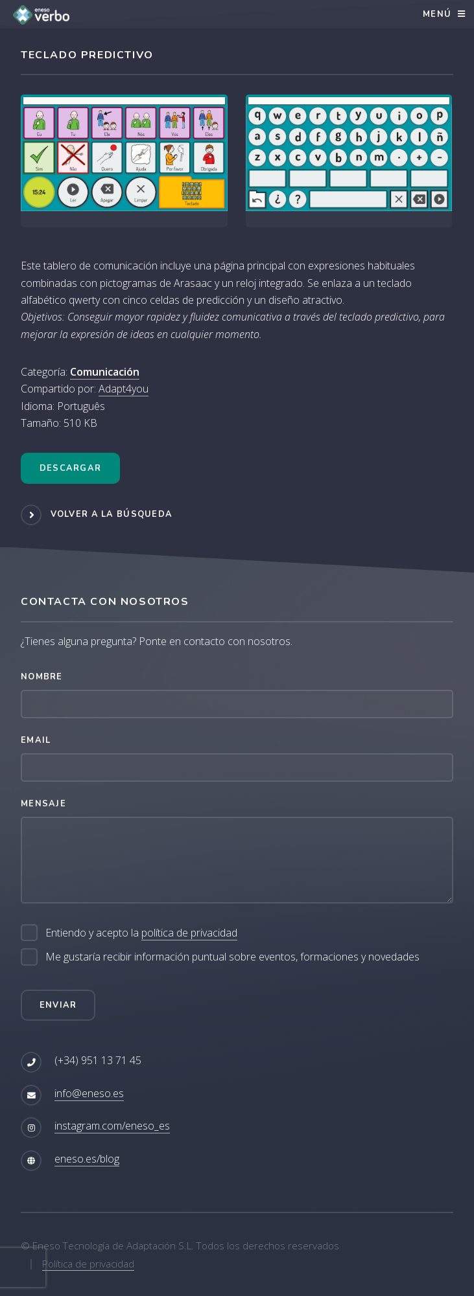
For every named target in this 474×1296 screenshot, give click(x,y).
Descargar (71, 468)
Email (36, 740)
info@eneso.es (89, 1093)
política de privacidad (189, 933)
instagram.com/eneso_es (112, 1126)
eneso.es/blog (86, 1159)
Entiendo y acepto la (141, 933)
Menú (437, 14)
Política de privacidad (88, 1263)
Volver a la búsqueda (112, 514)
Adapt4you (123, 388)
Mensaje (43, 804)
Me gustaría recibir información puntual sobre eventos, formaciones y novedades (232, 956)
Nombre (42, 677)
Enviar (58, 1005)
